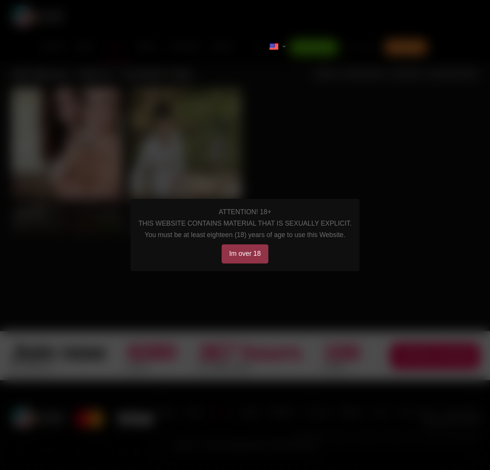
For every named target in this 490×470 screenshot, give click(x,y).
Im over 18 (245, 253)
